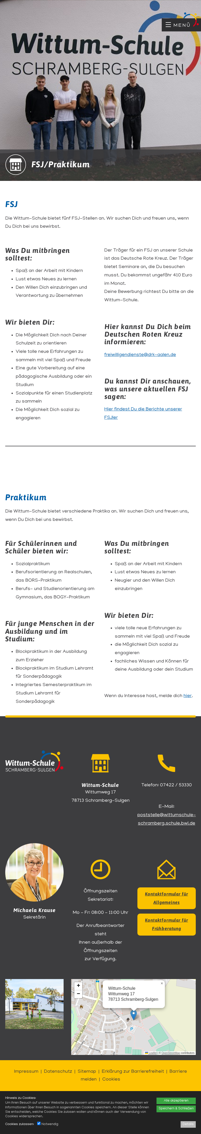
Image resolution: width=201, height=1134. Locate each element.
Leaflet (151, 1053)
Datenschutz (58, 1072)
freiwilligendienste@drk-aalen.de (140, 355)
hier (187, 696)
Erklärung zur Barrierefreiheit (133, 1072)
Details (188, 1124)
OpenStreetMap (170, 1053)
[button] (133, 1015)
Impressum (26, 1072)
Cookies (111, 1079)
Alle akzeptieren (176, 1101)
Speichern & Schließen (176, 1109)
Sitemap (87, 1072)
